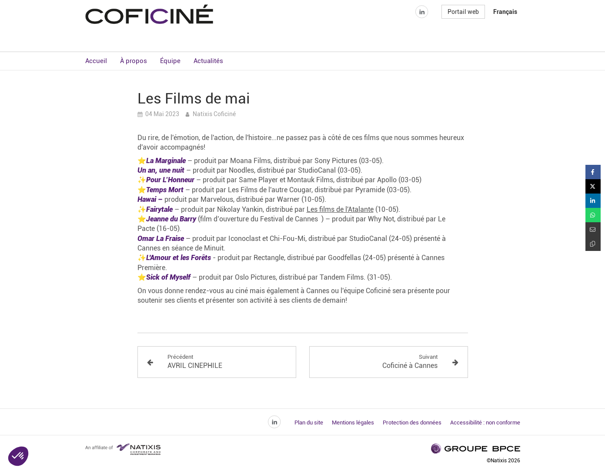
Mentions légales (353, 422)
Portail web (463, 27)
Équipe (170, 61)
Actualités (208, 61)
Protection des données (412, 422)
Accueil (96, 61)
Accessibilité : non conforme (485, 422)
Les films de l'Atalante (340, 209)
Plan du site (308, 422)
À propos (133, 61)
